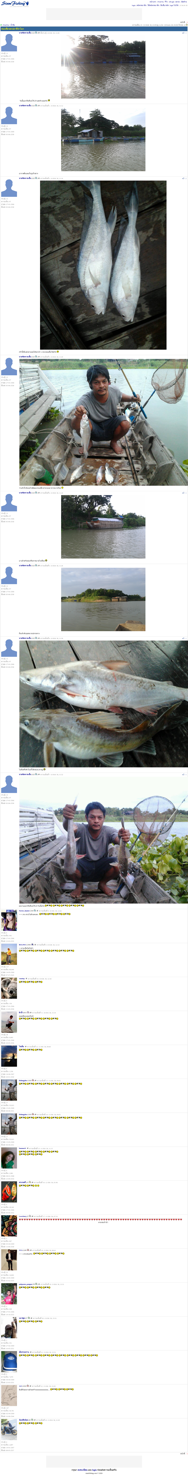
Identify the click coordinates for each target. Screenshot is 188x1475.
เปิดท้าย (184, 2)
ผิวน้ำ (21, 1013)
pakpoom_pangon (25, 1284)
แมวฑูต (22, 1318)
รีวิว (166, 2)
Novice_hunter (24, 911)
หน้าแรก (153, 2)
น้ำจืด (13, 25)
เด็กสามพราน (24, 1352)
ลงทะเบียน (82, 1470)
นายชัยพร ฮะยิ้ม (25, 33)
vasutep (22, 979)
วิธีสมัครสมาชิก (153, 5)
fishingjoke (23, 1080)
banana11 (22, 1148)
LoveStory (23, 1216)
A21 (20, 1386)
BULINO (22, 945)
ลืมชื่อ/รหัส (164, 5)
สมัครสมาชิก (141, 5)
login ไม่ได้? (174, 5)
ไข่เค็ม (21, 1047)
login (133, 5)
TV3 (20, 1250)
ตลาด (177, 2)
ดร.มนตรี (22, 1182)
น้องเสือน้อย (23, 1420)
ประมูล (171, 2)
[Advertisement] (94, 1462)
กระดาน (160, 2)
